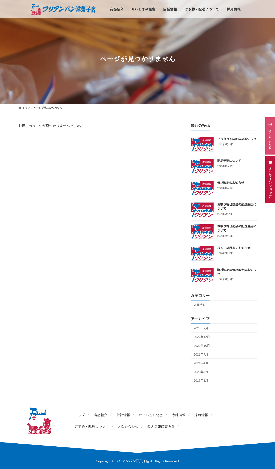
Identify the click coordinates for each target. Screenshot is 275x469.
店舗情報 (200, 305)
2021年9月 (201, 354)
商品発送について (229, 161)
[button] (270, 136)
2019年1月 (201, 380)
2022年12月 (202, 337)
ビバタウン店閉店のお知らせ (236, 139)
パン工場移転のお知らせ (234, 248)
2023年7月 (201, 328)
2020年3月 (201, 372)
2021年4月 (201, 363)
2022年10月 (202, 345)
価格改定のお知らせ (230, 182)
